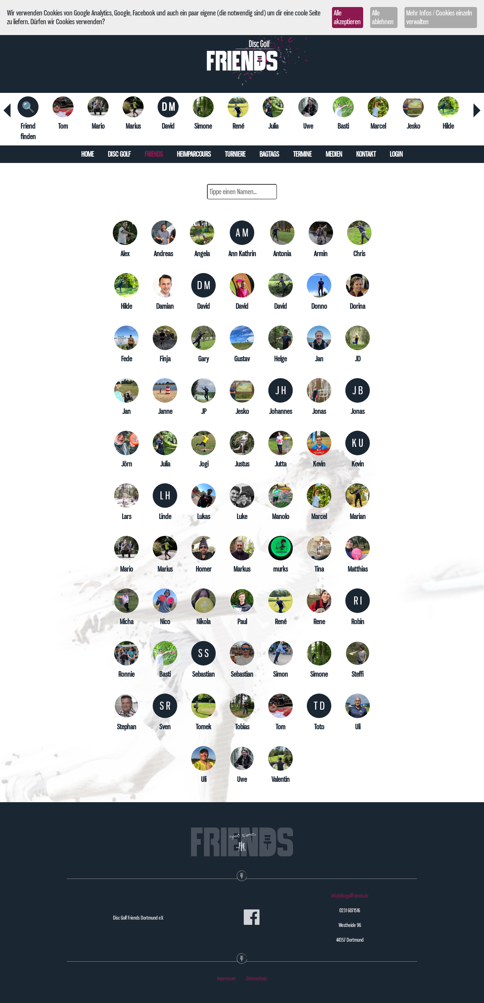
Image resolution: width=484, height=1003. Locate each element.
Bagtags (269, 154)
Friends (154, 154)
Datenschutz (256, 978)
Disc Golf (119, 154)
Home (87, 154)
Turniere (235, 154)
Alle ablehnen (383, 17)
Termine (302, 154)
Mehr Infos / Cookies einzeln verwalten (439, 17)
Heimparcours (194, 154)
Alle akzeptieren (347, 17)
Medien (334, 154)
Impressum (226, 978)
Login (396, 154)
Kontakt (366, 154)
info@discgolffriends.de (349, 896)
